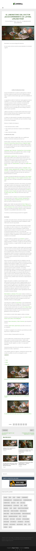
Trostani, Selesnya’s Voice (9, 206)
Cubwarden (25, 167)
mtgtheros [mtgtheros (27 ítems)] (12, 524)
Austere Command (18, 198)
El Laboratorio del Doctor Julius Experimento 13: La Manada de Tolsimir (18, 390)
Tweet (6, 360)
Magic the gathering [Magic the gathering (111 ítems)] (16, 513)
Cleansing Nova (26, 198)
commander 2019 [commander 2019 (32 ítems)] (8, 500)
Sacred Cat (6, 143)
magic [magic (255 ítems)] (15, 508)
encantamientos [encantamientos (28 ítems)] (8, 505)
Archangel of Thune (24, 169)
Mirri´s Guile (14, 192)
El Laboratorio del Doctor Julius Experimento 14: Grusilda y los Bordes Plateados (10, 464)
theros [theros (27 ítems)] (5, 527)
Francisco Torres (12, 21)
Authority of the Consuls (16, 293)
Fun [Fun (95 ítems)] (21, 505)
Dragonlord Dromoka (23, 177)
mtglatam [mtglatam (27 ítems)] (6, 521)
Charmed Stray (12, 143)
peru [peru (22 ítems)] (25, 524)
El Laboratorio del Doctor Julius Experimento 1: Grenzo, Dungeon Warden (26, 463)
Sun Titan (17, 177)
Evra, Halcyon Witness (27, 307)
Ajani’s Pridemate (13, 150)
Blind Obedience (7, 293)
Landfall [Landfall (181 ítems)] (6, 508)
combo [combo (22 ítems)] (18, 497)
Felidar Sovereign (11, 177)
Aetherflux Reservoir (20, 199)
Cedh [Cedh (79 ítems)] (10, 497)
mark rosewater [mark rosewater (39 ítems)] (26, 513)
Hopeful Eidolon (7, 156)
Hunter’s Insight (28, 317)
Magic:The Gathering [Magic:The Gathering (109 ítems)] (23, 508)
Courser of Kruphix (12, 191)
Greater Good (7, 318)
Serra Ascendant (27, 150)
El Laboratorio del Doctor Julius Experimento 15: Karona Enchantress (18, 407)
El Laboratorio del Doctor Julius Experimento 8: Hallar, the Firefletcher (26, 451)
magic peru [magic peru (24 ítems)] (6, 513)
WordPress (27, 547)
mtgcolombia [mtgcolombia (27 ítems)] (26, 519)
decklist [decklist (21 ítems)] (13, 502)
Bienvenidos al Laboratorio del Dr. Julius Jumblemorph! (18, 373)
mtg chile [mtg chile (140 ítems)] (12, 519)
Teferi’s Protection (20, 321)
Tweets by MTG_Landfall (7, 491)
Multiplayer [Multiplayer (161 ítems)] (20, 524)
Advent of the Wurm (27, 205)
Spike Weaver (17, 325)
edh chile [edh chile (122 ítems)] (23, 502)
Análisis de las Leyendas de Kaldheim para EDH (9, 448)
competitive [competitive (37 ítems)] (7, 502)
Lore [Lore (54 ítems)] (11, 508)
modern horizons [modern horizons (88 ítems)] (13, 516)
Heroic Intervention (12, 321)
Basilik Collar (28, 163)
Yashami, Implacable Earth (14, 169)
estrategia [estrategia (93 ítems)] (16, 505)
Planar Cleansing (7, 199)
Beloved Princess (18, 143)
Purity (19, 208)
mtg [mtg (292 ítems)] (20, 516)
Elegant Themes (15, 547)
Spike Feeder (11, 325)
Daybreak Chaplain (26, 143)
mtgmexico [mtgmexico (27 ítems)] (20, 521)
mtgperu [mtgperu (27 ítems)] (6, 524)
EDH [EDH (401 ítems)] (18, 502)
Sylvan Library (8, 192)
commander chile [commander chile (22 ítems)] (17, 500)
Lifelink (5, 164)
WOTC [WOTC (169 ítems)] (10, 527)
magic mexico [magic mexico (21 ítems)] (23, 510)
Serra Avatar (18, 302)
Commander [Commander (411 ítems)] (25, 497)
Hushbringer (6, 150)
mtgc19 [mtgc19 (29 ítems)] (24, 516)
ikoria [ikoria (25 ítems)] (25, 505)
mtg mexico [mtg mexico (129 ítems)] (13, 521)
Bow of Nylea (25, 204)
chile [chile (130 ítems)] (14, 497)
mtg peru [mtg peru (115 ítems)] (27, 521)
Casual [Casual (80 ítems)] (5, 497)
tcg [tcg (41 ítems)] (29, 524)
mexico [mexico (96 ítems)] (5, 516)
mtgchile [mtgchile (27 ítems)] (18, 519)
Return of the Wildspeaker (16, 318)
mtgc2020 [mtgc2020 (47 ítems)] (6, 519)
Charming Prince (20, 150)
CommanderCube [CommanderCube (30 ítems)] (27, 500)
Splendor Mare (14, 156)
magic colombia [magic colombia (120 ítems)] (14, 510)
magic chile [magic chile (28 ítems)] (6, 510)
